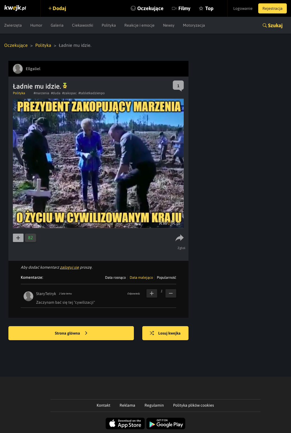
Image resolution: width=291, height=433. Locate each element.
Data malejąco (141, 277)
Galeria (57, 25)
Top (209, 8)
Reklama (127, 405)
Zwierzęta (13, 25)
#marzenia (41, 93)
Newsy (168, 25)
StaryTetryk (46, 293)
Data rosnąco (115, 277)
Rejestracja (272, 8)
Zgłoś (182, 248)
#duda (55, 93)
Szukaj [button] (275, 25)
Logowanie (243, 8)
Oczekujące (150, 8)
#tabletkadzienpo (91, 93)
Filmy (184, 8)
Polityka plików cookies (193, 405)
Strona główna (71, 333)
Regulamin (154, 405)
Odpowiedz (133, 293)
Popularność (166, 277)
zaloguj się (69, 267)
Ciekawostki (82, 25)
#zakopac (69, 93)
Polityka (109, 25)
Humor (36, 25)
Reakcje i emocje (139, 25)
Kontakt (103, 405)
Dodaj (59, 8)
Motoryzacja (194, 25)
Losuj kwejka (165, 333)
